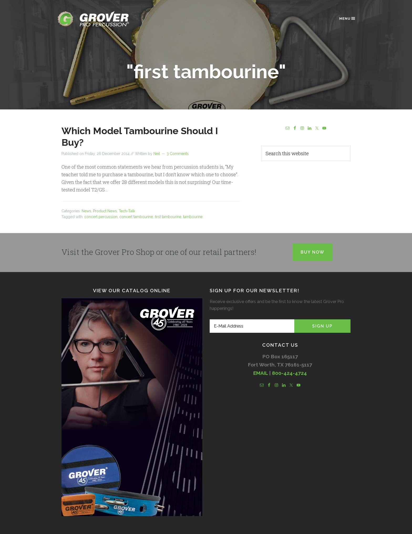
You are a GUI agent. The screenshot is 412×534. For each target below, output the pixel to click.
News (86, 211)
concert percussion (100, 217)
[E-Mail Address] (252, 326)
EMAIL (260, 373)
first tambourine (168, 217)
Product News (105, 211)
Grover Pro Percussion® (102, 19)
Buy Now (313, 252)
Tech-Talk (127, 211)
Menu (347, 18)
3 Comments (178, 154)
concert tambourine (136, 217)
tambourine (193, 217)
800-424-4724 (289, 373)
